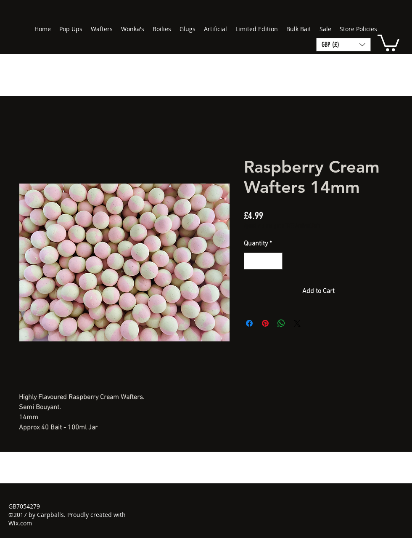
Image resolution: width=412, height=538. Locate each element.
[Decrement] (251, 261)
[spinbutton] (263, 261)
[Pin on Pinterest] (265, 323)
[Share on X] (297, 323)
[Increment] (275, 261)
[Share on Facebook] (249, 323)
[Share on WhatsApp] (281, 323)
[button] (388, 42)
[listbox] (343, 44)
